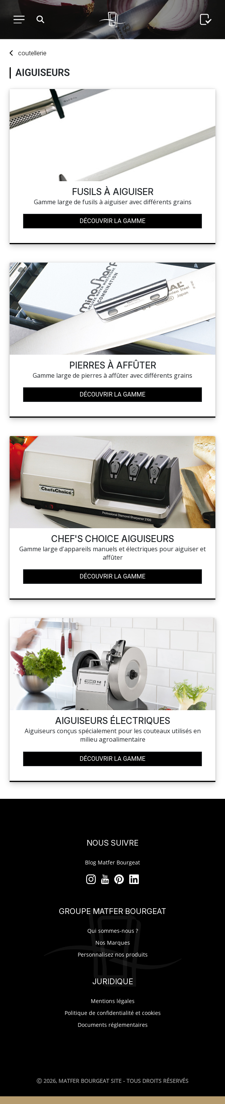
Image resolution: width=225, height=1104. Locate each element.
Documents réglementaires (113, 1024)
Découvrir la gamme (112, 221)
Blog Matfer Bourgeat (112, 862)
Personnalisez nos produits (113, 954)
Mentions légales (113, 1001)
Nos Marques (112, 942)
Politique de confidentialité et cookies (113, 1012)
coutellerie (32, 53)
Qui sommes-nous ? (112, 930)
